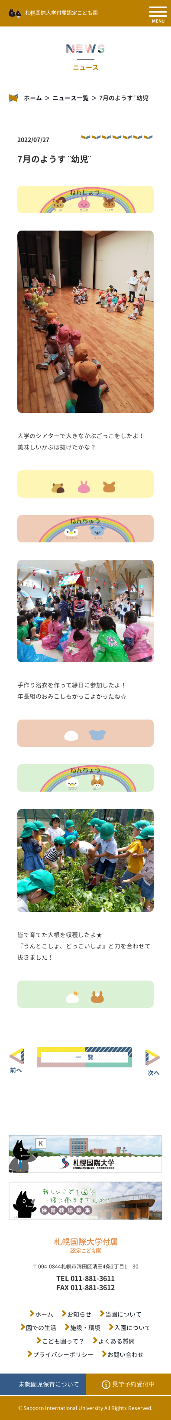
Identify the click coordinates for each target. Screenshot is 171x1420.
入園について (132, 1328)
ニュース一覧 (70, 98)
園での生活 (41, 1328)
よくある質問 (116, 1341)
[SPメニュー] (158, 12)
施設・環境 (85, 1328)
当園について (123, 1314)
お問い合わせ (125, 1355)
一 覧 (84, 1057)
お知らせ (79, 1314)
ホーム (33, 98)
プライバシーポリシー (63, 1355)
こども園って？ (63, 1341)
